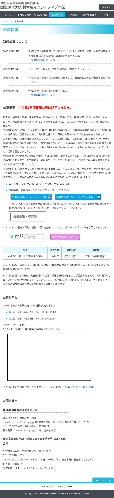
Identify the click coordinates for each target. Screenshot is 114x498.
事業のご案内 (24, 14)
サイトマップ (48, 486)
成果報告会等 (89, 14)
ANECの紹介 (40, 14)
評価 (105, 14)
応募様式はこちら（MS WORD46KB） (76, 197)
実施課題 (73, 14)
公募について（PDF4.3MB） (80, 387)
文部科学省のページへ (43, 60)
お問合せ (106, 7)
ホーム (8, 14)
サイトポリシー (64, 486)
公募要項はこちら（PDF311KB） (29, 197)
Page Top (106, 480)
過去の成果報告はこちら (65, 237)
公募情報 (57, 14)
